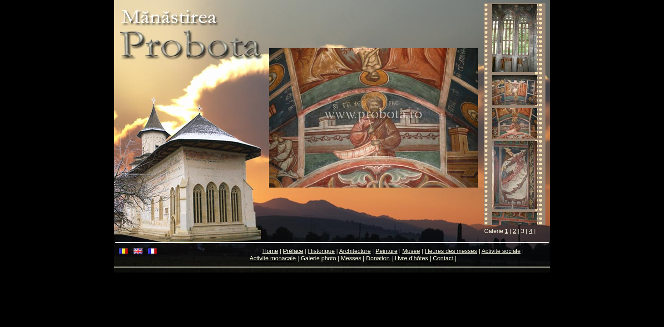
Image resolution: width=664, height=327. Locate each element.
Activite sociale (500, 251)
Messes (351, 258)
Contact (443, 258)
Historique (321, 251)
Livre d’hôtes (411, 258)
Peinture (386, 251)
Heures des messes (451, 251)
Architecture (355, 251)
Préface (293, 251)
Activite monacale (272, 258)
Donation (378, 258)
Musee (411, 251)
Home (270, 251)
